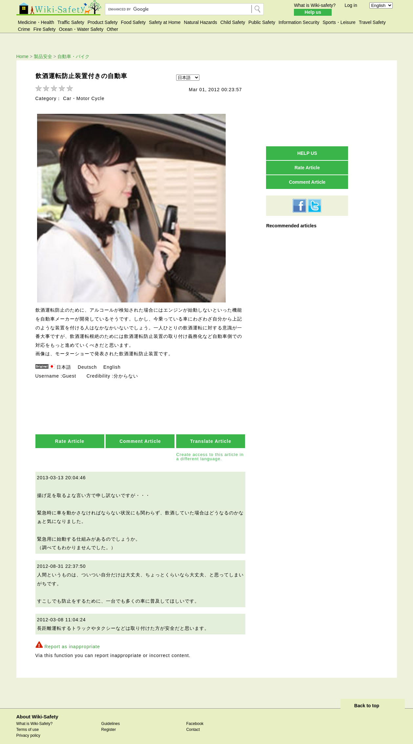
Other (112, 29)
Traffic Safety (70, 22)
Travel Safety (372, 22)
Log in (351, 5)
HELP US (307, 153)
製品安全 (43, 56)
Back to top (366, 699)
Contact (193, 723)
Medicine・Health (36, 22)
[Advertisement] (307, 103)
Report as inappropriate (72, 640)
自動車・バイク (73, 56)
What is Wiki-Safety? (34, 717)
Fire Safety (44, 29)
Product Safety (103, 22)
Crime (24, 29)
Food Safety (133, 22)
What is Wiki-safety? (315, 5)
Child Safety (232, 22)
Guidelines (110, 717)
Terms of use (27, 723)
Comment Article (140, 435)
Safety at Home (165, 22)
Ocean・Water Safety (81, 29)
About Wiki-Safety (37, 710)
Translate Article (210, 435)
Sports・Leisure (338, 22)
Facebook (195, 717)
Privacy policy (28, 729)
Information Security (299, 22)
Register (108, 723)
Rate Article (69, 435)
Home (22, 56)
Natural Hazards (200, 22)
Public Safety (261, 22)
